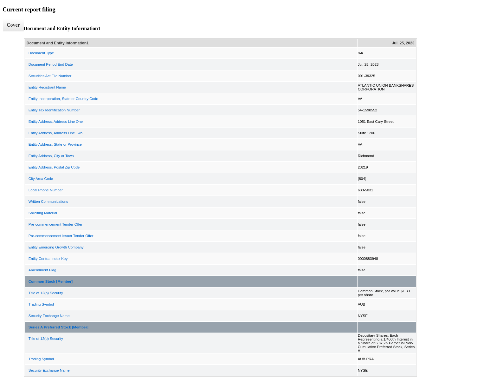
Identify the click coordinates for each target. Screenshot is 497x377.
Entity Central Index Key (48, 259)
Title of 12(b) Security (46, 293)
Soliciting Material (43, 213)
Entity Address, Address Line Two (55, 133)
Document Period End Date (51, 64)
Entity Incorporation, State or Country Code (63, 99)
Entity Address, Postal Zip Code (54, 167)
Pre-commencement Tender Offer (55, 224)
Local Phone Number (46, 190)
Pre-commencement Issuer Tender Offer (61, 236)
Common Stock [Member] (51, 281)
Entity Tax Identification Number (54, 110)
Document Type (41, 53)
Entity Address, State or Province (55, 144)
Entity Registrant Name (47, 87)
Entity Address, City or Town (51, 156)
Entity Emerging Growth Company (56, 247)
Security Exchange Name (49, 316)
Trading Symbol (41, 304)
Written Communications (48, 201)
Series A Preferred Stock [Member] (58, 327)
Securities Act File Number (50, 76)
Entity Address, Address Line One (56, 121)
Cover (13, 25)
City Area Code (41, 179)
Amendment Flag (42, 270)
